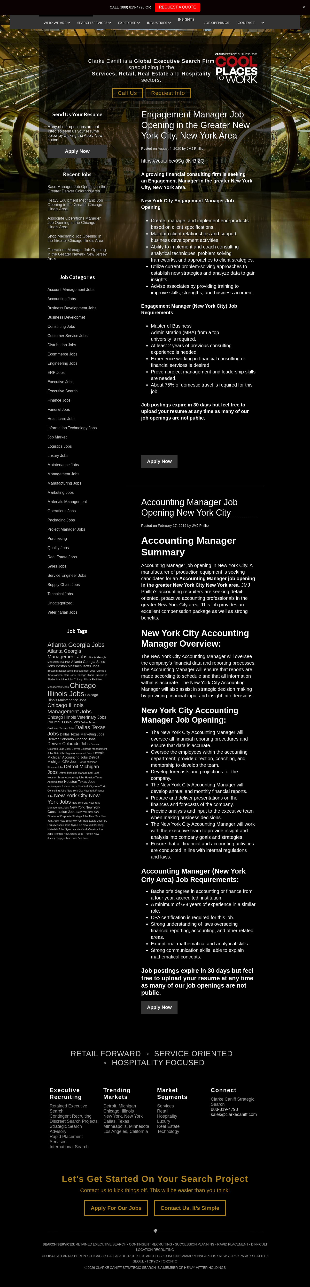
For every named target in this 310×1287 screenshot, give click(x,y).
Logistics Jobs (59, 449)
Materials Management (67, 504)
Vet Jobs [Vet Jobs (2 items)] (83, 840)
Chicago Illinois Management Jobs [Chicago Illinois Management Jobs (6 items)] (69, 711)
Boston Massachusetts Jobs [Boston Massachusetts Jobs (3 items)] (77, 668)
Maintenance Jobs (63, 467)
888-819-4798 (224, 1111)
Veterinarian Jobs (62, 615)
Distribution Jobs (61, 347)
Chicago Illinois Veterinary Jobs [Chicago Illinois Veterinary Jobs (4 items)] (76, 719)
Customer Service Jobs (67, 338)
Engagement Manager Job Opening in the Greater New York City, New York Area (195, 127)
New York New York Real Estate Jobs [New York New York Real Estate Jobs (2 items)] (81, 823)
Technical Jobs (60, 596)
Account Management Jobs (70, 292)
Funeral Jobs (58, 412)
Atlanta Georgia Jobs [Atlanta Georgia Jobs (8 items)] (76, 647)
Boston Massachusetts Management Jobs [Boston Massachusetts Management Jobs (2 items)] (71, 673)
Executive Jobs (60, 384)
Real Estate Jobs (62, 559)
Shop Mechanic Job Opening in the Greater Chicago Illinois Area (75, 241)
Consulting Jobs (61, 329)
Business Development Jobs (71, 310)
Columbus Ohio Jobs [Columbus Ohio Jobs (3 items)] (63, 724)
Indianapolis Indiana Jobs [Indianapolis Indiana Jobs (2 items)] (62, 788)
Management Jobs (63, 476)
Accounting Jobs (61, 301)
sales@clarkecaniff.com (234, 1116)
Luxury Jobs (57, 458)
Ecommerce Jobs (62, 357)
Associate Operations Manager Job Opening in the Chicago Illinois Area (74, 225)
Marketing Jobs (60, 495)
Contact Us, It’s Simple (190, 1210)
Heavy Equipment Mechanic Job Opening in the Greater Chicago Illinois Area (75, 207)
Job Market (57, 439)
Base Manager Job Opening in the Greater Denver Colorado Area (76, 191)
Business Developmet (66, 320)
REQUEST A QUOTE (177, 7)
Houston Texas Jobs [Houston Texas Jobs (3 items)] (79, 784)
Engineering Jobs (62, 366)
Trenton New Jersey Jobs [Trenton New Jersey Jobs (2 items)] (68, 836)
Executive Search (62, 393)
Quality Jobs (58, 550)
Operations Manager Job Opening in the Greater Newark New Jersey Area (77, 256)
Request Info (169, 96)
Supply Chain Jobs (63, 587)
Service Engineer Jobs (66, 578)
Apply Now (159, 464)
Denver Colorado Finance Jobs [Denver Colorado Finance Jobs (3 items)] (71, 741)
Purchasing (57, 541)
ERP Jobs (56, 375)
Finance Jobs (58, 403)
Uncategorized (59, 605)
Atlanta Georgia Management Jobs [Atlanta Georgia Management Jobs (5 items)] (67, 656)
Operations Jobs (61, 513)
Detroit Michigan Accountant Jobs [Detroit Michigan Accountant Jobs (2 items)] (73, 755)
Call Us (126, 96)
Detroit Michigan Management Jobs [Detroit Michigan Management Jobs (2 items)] (79, 775)
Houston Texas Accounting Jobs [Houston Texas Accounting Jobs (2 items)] (65, 779)
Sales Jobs (56, 569)
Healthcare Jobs (61, 421)
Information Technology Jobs (72, 430)
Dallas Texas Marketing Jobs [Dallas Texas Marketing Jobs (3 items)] (82, 737)
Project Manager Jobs (66, 532)
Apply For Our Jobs (116, 1210)
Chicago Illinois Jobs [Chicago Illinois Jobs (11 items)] (71, 692)
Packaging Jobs (61, 522)
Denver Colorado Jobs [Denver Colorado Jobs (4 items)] (68, 746)
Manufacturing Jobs (64, 486)
